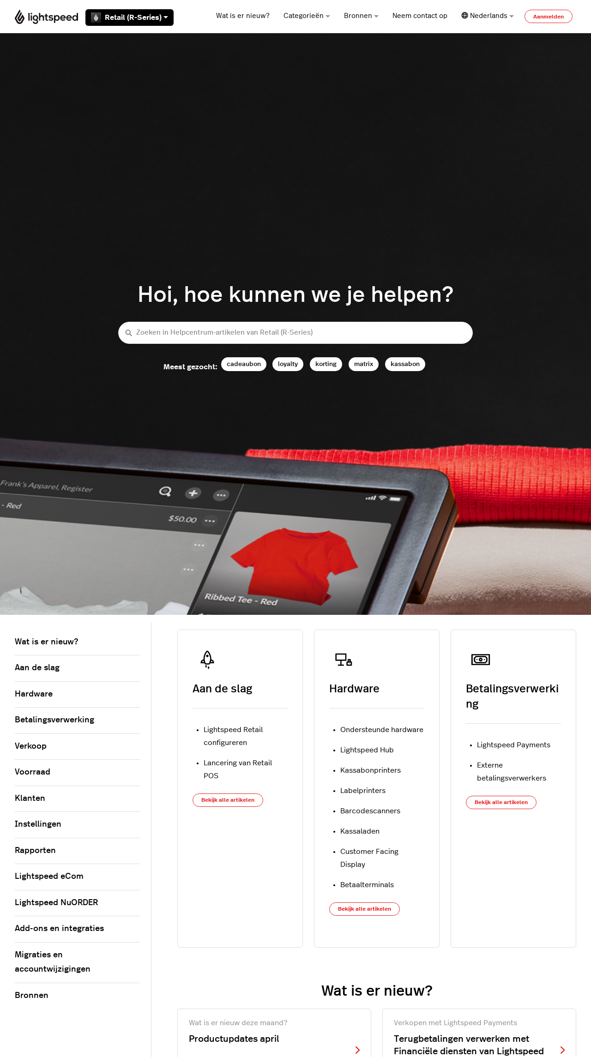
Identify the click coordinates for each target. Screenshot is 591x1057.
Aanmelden (548, 16)
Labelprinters (363, 790)
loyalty (288, 363)
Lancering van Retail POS (238, 769)
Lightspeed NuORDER (56, 903)
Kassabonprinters (370, 770)
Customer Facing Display (369, 858)
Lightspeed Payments (513, 745)
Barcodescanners (370, 811)
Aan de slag (222, 689)
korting (326, 363)
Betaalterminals (367, 885)
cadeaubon (244, 363)
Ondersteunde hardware (381, 729)
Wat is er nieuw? (243, 15)
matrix (363, 363)
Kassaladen (360, 831)
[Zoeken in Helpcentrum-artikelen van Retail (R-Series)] (295, 333)
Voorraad (32, 772)
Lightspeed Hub (367, 750)
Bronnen (361, 15)
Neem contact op (419, 15)
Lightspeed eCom (49, 876)
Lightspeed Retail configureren (233, 736)
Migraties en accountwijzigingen (52, 962)
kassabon (405, 363)
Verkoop (31, 746)
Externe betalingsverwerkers (511, 772)
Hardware (354, 689)
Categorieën (306, 15)
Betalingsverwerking (54, 720)
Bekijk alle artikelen (227, 800)
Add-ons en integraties (59, 929)
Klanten (30, 798)
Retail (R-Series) (129, 17)
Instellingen (38, 824)
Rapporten (35, 851)
